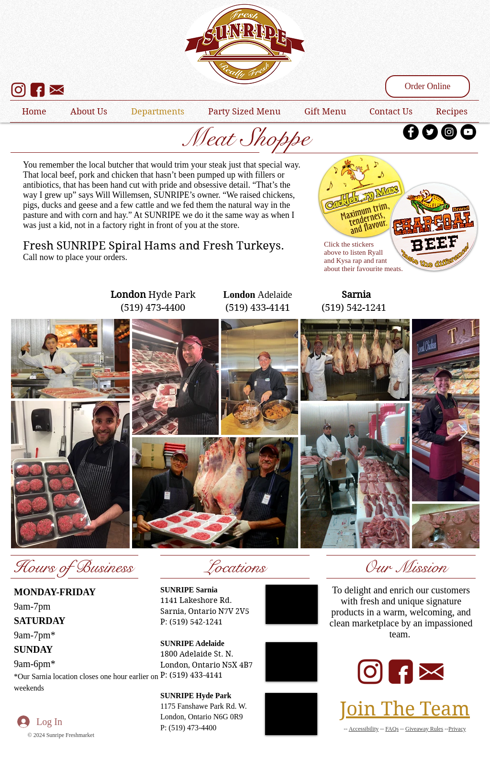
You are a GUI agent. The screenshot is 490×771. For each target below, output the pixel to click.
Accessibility (364, 729)
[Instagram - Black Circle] (449, 132)
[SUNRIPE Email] (431, 671)
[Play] (361, 196)
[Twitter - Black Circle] (430, 132)
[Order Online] (427, 86)
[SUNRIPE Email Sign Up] (57, 90)
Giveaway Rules (424, 729)
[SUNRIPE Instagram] (18, 90)
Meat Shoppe (245, 138)
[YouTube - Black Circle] (468, 132)
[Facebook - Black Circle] (411, 132)
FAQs (392, 729)
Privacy (457, 729)
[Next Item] (462, 433)
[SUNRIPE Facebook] (37, 90)
